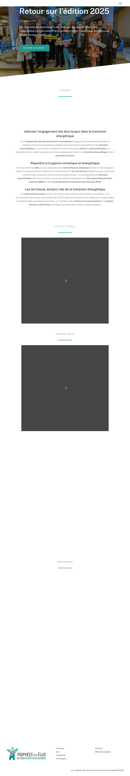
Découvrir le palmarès (34, 48)
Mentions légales (103, 726)
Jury (58, 726)
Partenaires (61, 732)
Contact (99, 722)
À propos (60, 722)
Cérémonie (61, 729)
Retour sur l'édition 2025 (64, 11)
